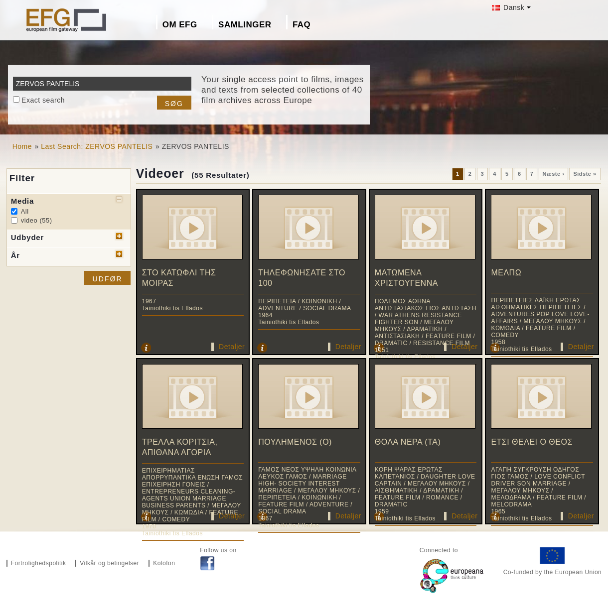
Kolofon (164, 563)
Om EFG (179, 24)
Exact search (43, 100)
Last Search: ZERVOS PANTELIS (96, 146)
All (25, 211)
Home (22, 146)
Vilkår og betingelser (109, 563)
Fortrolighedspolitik (38, 563)
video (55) (36, 220)
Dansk (508, 7)
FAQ (301, 24)
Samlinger (244, 24)
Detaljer (232, 347)
